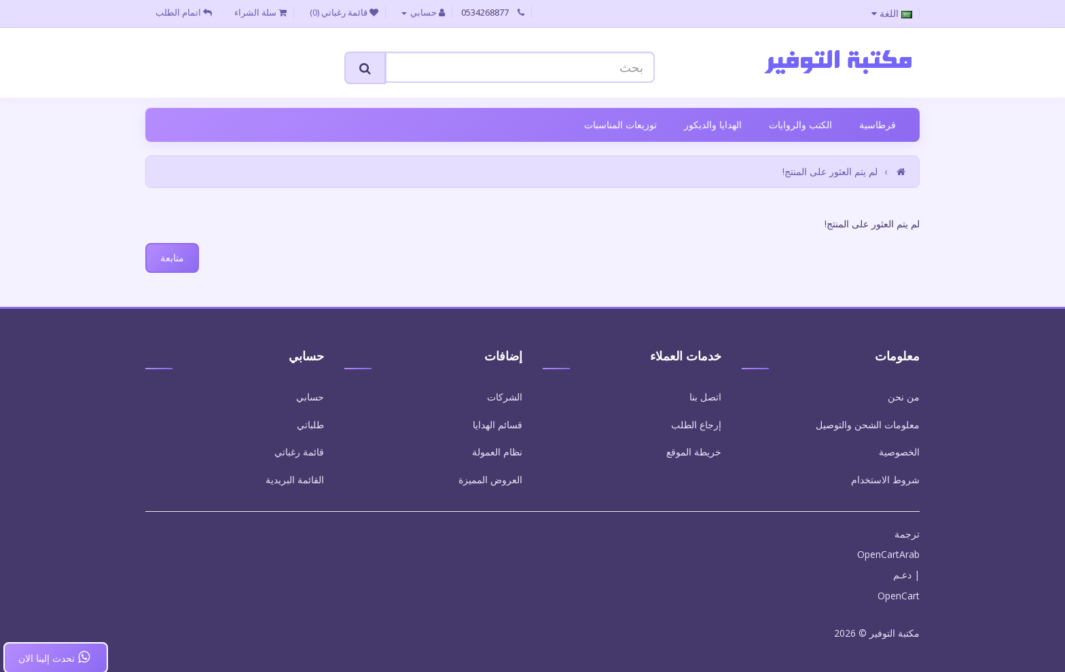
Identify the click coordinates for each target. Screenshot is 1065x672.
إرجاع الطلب (696, 424)
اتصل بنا (705, 396)
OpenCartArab (888, 554)
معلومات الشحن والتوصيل (868, 424)
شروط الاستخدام (885, 479)
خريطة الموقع (693, 451)
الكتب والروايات (800, 124)
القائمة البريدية (295, 479)
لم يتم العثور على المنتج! (830, 171)
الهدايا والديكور (713, 124)
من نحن (904, 396)
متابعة (172, 257)
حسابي (310, 396)
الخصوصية (899, 451)
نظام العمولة (497, 451)
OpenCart (899, 595)
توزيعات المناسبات (620, 124)
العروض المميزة (490, 479)
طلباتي (310, 424)
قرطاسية (877, 124)
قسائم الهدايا (497, 424)
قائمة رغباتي (299, 451)
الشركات (504, 396)
